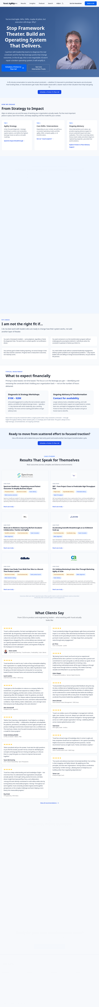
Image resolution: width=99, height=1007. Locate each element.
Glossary (8, 964)
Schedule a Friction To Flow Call (49, 92)
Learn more (60, 209)
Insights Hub (55, 972)
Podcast (42, 3)
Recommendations (32, 978)
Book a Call (90, 3)
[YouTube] (91, 1000)
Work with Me (6, 975)
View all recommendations (49, 803)
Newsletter (54, 986)
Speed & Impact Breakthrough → (14, 141)
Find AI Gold (12, 209)
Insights (32, 3)
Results (23, 3)
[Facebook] (95, 1000)
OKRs (4, 988)
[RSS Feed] (63, 3)
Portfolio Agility (7, 983)
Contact (77, 975)
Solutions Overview (8, 972)
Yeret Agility (8, 960)
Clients (29, 980)
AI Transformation (7, 978)
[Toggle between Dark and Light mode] (59, 3)
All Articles (54, 978)
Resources (54, 983)
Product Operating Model (10, 986)
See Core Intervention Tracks (39, 68)
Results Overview (32, 972)
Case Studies (30, 975)
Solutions (14, 3)
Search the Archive (56, 975)
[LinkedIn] (87, 1000)
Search (50, 3)
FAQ (3, 964)
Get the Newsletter (76, 3)
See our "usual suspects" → (45, 139)
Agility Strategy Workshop (10, 980)
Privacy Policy (16, 964)
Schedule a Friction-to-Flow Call (14, 68)
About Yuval (79, 972)
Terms (23, 964)
